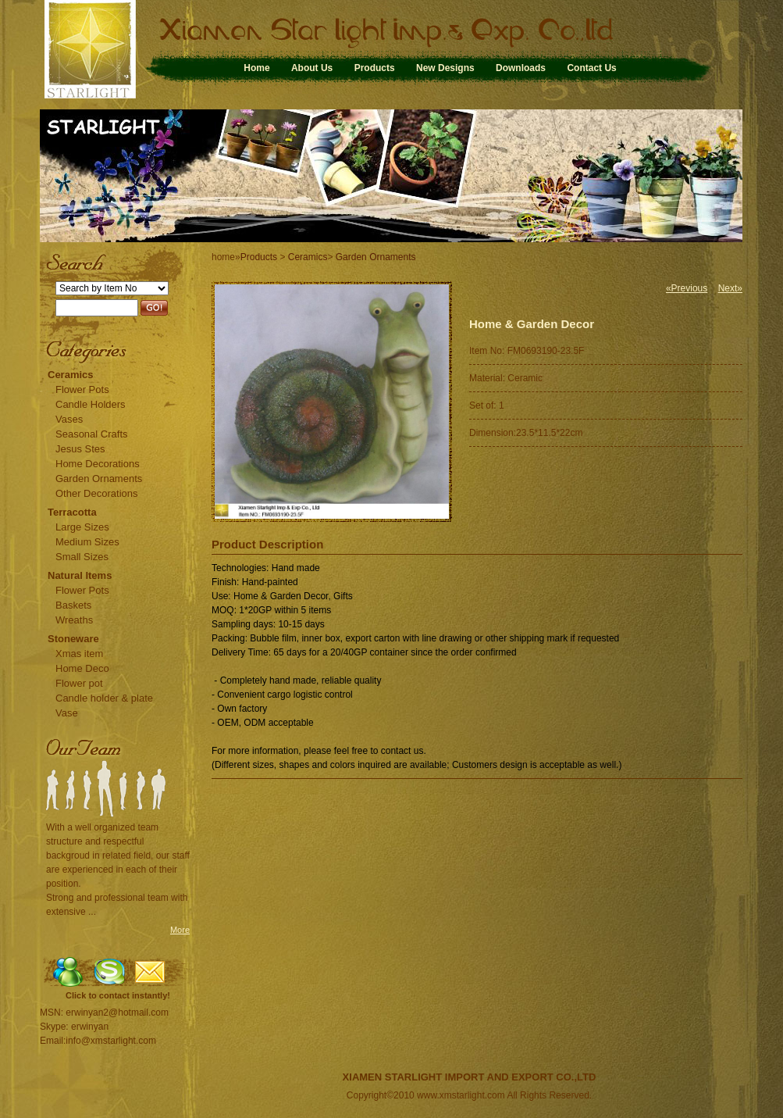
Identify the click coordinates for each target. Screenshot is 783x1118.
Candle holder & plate (104, 698)
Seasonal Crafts (91, 434)
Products (374, 68)
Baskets (73, 605)
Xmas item (79, 653)
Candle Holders (90, 404)
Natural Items (80, 575)
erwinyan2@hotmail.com (117, 1012)
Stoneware (73, 639)
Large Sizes (82, 527)
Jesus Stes (80, 449)
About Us (312, 68)
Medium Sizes (87, 542)
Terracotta (72, 512)
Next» (730, 288)
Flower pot (79, 683)
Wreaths (74, 620)
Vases (69, 419)
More (180, 929)
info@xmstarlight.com (111, 1040)
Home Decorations (97, 464)
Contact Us (591, 68)
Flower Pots (82, 389)
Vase (66, 713)
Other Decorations (96, 493)
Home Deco (82, 668)
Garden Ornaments (98, 478)
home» (226, 257)
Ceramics (71, 374)
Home (256, 68)
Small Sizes (82, 557)
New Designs (445, 68)
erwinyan (90, 1026)
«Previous (686, 288)
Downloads (521, 68)
